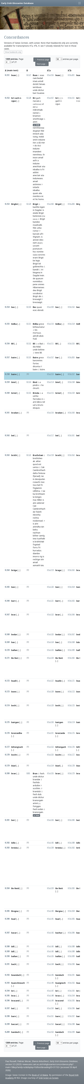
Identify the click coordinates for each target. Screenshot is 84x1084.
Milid (39, 499)
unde (35, 90)
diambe (36, 553)
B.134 (29, 382)
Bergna (58, 911)
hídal (38, 346)
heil (38, 485)
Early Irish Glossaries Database (17, 3)
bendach (59, 975)
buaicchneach (18, 983)
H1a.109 (50, 307)
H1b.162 (71, 455)
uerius (36, 467)
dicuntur (36, 366)
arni (34, 402)
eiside (35, 213)
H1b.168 (71, 642)
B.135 (29, 393)
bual (13, 918)
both (13, 705)
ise (42, 476)
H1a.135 (50, 773)
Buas (35, 75)
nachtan (36, 532)
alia (40, 193)
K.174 (7, 705)
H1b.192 (71, 983)
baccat (14, 1024)
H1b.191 (71, 975)
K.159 (7, 382)
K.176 (7, 733)
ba (34, 494)
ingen (42, 207)
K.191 (7, 964)
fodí (35, 338)
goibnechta (38, 266)
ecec (35, 310)
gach (38, 98)
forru (35, 547)
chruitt (36, 388)
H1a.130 (50, 722)
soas (42, 75)
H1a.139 (50, 658)
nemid (36, 112)
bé (40, 263)
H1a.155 (50, 75)
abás (41, 335)
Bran (35, 773)
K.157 (7, 357)
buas (13, 75)
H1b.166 (71, 614)
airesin (36, 239)
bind (13, 382)
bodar (14, 634)
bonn (13, 691)
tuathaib (41, 538)
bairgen (15, 722)
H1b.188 (71, 842)
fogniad (36, 544)
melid (41, 136)
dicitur (41, 90)
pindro (36, 385)
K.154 (7, 307)
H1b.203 (71, 357)
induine (41, 139)
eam (35, 242)
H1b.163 (71, 570)
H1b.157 (71, 374)
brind (13, 393)
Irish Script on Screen (48, 1078)
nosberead (38, 520)
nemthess (37, 154)
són (42, 559)
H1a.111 (50, 343)
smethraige (38, 118)
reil (43, 402)
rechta (36, 517)
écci (39, 145)
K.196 (7, 1000)
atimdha (37, 526)
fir (44, 154)
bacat (58, 1024)
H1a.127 (50, 680)
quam (35, 193)
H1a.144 (50, 964)
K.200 (7, 1032)
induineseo (38, 178)
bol (12, 1008)
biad (57, 765)
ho (42, 385)
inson (35, 157)
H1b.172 (71, 691)
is (41, 169)
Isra (34, 485)
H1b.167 (71, 634)
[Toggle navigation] (79, 3)
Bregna (14, 911)
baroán (36, 233)
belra (35, 529)
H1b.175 (71, 733)
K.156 (7, 343)
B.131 (29, 324)
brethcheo (37, 458)
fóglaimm (37, 488)
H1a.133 (50, 754)
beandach (16, 975)
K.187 (7, 932)
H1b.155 (71, 343)
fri (43, 169)
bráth (14, 455)
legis (38, 260)
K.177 (7, 747)
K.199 (7, 1024)
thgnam (36, 236)
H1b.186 (71, 932)
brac (13, 995)
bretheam (40, 494)
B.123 (29, 455)
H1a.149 (50, 1000)
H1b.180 (71, 820)
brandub (37, 791)
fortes (36, 363)
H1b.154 (71, 324)
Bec (34, 307)
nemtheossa (38, 127)
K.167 (7, 614)
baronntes (37, 360)
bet (13, 820)
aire (34, 503)
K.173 (7, 691)
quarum (39, 278)
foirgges (37, 806)
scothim (36, 788)
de (34, 278)
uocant (36, 245)
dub (39, 794)
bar (57, 357)
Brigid (58, 204)
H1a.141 (50, 918)
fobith (39, 511)
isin (42, 526)
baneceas (37, 216)
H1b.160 (71, 412)
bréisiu (79, 847)
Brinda (36, 393)
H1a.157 (50, 357)
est (34, 107)
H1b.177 (71, 754)
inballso (36, 169)
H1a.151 (50, 1016)
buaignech (60, 983)
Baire (35, 357)
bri (56, 98)
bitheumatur (39, 327)
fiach (42, 773)
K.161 (7, 412)
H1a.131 (50, 733)
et (34, 199)
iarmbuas (37, 87)
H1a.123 (50, 634)
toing (35, 136)
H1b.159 (71, 393)
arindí (40, 81)
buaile (58, 680)
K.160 (7, 393)
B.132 (29, 343)
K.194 (7, 990)
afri (41, 233)
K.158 (7, 374)
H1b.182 (71, 847)
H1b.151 (71, 98)
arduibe (36, 785)
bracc (58, 995)
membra (37, 196)
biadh (79, 765)
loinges (38, 497)
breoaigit (37, 299)
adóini (35, 172)
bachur (58, 932)
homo (41, 199)
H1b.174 (71, 722)
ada (41, 133)
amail (40, 157)
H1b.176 (71, 747)
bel (12, 435)
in (33, 210)
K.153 (7, 204)
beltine (41, 349)
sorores (41, 254)
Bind (35, 382)
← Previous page (42, 59)
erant (35, 257)
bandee (36, 221)
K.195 (7, 995)
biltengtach (17, 747)
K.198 (7, 1016)
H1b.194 (71, 995)
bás (78, 642)
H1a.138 (50, 847)
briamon (37, 115)
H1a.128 (50, 691)
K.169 (7, 642)
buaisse (40, 93)
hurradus (37, 550)
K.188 (7, 946)
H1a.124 (50, 642)
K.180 (7, 773)
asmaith (36, 565)
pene (35, 284)
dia (34, 346)
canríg (42, 535)
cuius (35, 254)
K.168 (7, 634)
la (33, 497)
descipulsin (40, 479)
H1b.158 (71, 382)
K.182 (7, 842)
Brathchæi (38, 455)
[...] (17, 75)
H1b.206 (71, 204)
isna (34, 538)
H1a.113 (50, 374)
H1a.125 (50, 650)
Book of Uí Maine (40, 1075)
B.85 (28, 773)
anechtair (37, 166)
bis (36, 329)
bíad (13, 765)
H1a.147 (50, 990)
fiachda (36, 782)
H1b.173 (71, 705)
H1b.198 (71, 1024)
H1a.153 (50, 1032)
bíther (35, 535)
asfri (35, 160)
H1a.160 (50, 204)
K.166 (7, 600)
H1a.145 (50, 975)
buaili (14, 680)
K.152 (7, 98)
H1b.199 (71, 1032)
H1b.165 (71, 600)
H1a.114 (50, 382)
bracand (15, 1000)
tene (37, 352)
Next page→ (42, 64)
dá (39, 142)
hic (36, 199)
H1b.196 (71, 1008)
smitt (35, 139)
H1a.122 (50, 614)
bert (13, 600)
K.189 (7, 951)
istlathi (36, 187)
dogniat (36, 130)
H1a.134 (50, 765)
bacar (14, 932)
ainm (35, 121)
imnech (36, 133)
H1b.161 (71, 435)
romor (36, 230)
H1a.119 (50, 570)
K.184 (7, 888)
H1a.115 (50, 393)
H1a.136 (50, 820)
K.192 (7, 975)
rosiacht (36, 482)
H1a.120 (50, 587)
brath (58, 455)
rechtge (36, 559)
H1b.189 (71, 650)
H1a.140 (50, 911)
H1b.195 (71, 1000)
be (44, 216)
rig (41, 556)
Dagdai (38, 210)
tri (42, 269)
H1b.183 (71, 658)
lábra (39, 402)
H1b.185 (71, 918)
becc (78, 307)
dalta (35, 473)
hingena (36, 272)
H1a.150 (50, 1008)
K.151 (7, 75)
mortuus (37, 332)
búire (42, 369)
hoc (34, 251)
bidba (14, 324)
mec (43, 482)
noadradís (37, 225)
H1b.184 (71, 911)
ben (13, 587)
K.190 (7, 956)
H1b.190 (71, 964)
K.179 (7, 765)
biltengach (60, 747)
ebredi (40, 310)
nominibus (37, 281)
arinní (35, 803)
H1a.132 (50, 747)
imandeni (37, 151)
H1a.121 (50, 600)
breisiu (14, 847)
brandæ (36, 779)
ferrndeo (37, 399)
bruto (40, 405)
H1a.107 (50, 98)
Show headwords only (13, 52)
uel (34, 405)
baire (13, 357)
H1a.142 (50, 932)
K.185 (7, 911)
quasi (39, 307)
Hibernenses (38, 287)
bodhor (79, 634)
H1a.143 (50, 842)
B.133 (29, 357)
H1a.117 (50, 435)
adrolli (36, 335)
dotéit (36, 84)
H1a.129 (50, 705)
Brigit (35, 204)
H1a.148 (50, 995)
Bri (34, 98)
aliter (38, 461)
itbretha (36, 514)
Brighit (14, 204)
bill (56, 842)
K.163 (7, 455)
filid (42, 130)
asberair (40, 503)
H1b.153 (71, 307)
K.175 (7, 722)
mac (35, 499)
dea (34, 290)
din (40, 296)
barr (35, 93)
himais (42, 84)
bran (13, 773)
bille (13, 842)
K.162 (7, 435)
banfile (36, 207)
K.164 (7, 570)
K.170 (7, 650)
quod (35, 464)
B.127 (29, 75)
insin (42, 275)
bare (78, 374)
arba (39, 227)
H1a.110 (50, 324)
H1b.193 (71, 990)
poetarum (37, 248)
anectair (36, 175)
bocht (14, 754)
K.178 (7, 754)
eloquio (36, 407)
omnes (41, 284)
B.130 (29, 307)
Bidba (35, 324)
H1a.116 (50, 412)
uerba (35, 396)
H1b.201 (71, 75)
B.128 (29, 98)
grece (41, 324)
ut (43, 104)
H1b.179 (71, 773)
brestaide (60, 733)
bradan (14, 412)
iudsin (40, 809)
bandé (36, 269)
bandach (15, 1032)
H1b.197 (71, 1016)
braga (58, 570)
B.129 (29, 204)
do (35, 145)
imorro (36, 556)
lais (42, 565)
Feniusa (41, 473)
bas (13, 642)
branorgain (38, 800)
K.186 (7, 918)
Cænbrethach (39, 470)
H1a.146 (50, 983)
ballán (58, 650)
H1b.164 (71, 587)
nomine (40, 251)
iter (34, 142)
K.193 (7, 983)
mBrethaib (38, 109)
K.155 (7, 324)
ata (43, 166)
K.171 (7, 658)
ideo (41, 239)
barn (13, 1016)
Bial (41, 343)
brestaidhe (16, 733)
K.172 (7, 680)
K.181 (7, 820)
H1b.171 (71, 680)
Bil (12, 343)
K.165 (7, 587)
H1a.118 (50, 455)
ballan (14, 650)
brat (13, 614)
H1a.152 (50, 1024)
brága (14, 570)
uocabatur (37, 293)
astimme (37, 184)
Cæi (34, 505)
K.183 (7, 847)
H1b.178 (71, 765)
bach (13, 964)
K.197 (7, 1008)
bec (13, 307)
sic (42, 196)
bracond (59, 1000)
